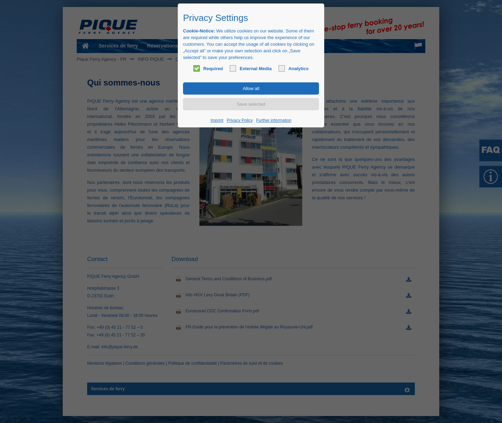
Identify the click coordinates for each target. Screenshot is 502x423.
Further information (273, 120)
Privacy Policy (240, 120)
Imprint (217, 120)
